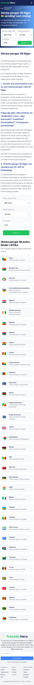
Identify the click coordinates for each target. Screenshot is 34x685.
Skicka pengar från (8, 31)
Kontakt (14, 672)
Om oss (14, 674)
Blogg (13, 669)
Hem (2, 8)
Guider (3, 669)
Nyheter (3, 674)
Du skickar (5, 39)
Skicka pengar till (23, 31)
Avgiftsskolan (4, 672)
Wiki (2, 677)
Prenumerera (17, 658)
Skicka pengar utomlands (8, 8)
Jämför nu (24, 43)
